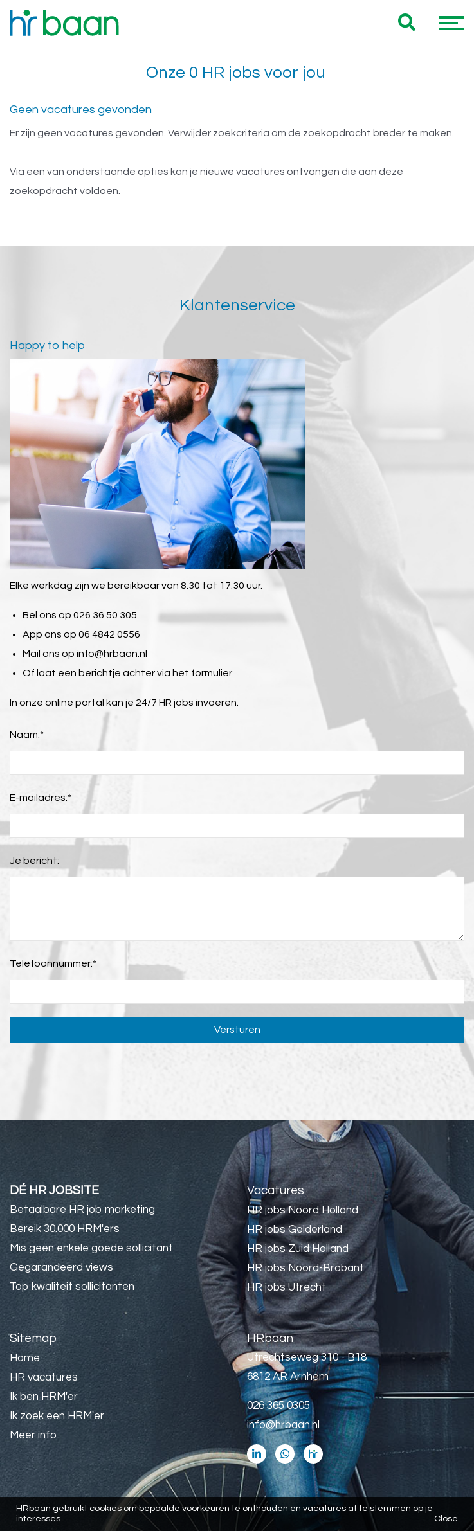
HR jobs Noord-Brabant (305, 1268)
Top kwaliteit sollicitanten (72, 1287)
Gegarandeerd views (61, 1267)
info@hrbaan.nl (112, 654)
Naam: (27, 735)
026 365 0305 (278, 1405)
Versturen (237, 1030)
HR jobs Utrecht (286, 1287)
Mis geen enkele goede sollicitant (91, 1248)
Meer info (33, 1435)
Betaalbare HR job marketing (82, 1209)
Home (25, 1358)
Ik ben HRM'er (44, 1396)
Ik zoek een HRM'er (57, 1416)
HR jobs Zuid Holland (298, 1249)
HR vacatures (44, 1377)
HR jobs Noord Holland (302, 1210)
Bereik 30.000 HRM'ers (65, 1229)
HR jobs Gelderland (294, 1229)
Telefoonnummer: (53, 963)
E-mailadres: (40, 797)
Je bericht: (34, 860)
